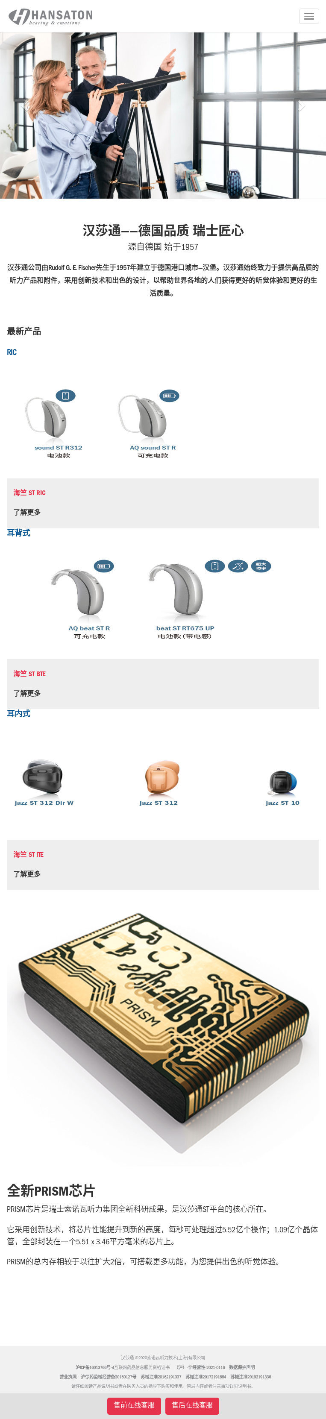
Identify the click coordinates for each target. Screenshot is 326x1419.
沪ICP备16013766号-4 (95, 1368)
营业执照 (67, 1377)
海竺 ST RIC (29, 493)
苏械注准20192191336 (250, 1377)
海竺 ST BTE (29, 674)
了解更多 (27, 513)
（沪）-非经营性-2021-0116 (199, 1368)
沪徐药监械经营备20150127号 (108, 1377)
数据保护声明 (242, 1368)
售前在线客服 (134, 1406)
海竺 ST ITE (28, 855)
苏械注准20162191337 (161, 1377)
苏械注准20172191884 (205, 1377)
